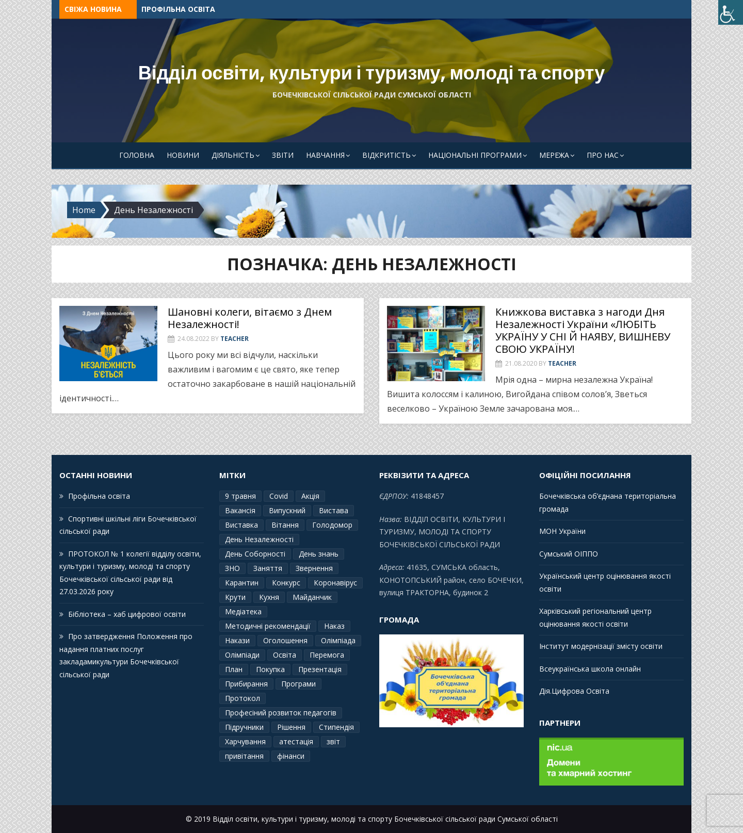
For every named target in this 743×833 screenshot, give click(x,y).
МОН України (562, 531)
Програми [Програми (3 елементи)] (298, 684)
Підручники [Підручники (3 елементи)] (244, 727)
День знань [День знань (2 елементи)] (318, 554)
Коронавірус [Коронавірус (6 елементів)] (335, 582)
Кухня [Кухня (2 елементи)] (269, 597)
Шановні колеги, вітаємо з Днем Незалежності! (250, 318)
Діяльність (233, 155)
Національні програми (475, 155)
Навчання (325, 155)
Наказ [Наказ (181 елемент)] (334, 626)
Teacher (234, 338)
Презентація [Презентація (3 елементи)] (320, 669)
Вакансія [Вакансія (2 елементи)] (240, 510)
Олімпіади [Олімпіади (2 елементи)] (242, 655)
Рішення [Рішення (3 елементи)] (291, 727)
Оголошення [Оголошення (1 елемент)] (285, 640)
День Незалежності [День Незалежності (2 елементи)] (259, 539)
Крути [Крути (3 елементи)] (235, 597)
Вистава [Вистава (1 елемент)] (333, 510)
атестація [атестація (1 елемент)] (296, 741)
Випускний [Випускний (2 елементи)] (287, 510)
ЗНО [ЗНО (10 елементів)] (232, 568)
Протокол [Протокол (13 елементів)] (242, 698)
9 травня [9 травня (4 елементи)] (240, 496)
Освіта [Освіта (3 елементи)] (284, 655)
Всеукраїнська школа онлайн (590, 669)
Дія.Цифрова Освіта (574, 691)
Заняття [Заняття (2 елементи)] (267, 568)
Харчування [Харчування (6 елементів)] (245, 741)
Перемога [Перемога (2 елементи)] (327, 655)
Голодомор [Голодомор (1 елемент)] (332, 525)
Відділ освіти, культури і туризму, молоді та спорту (371, 73)
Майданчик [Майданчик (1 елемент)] (312, 597)
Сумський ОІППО (568, 554)
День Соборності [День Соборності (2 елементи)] (255, 554)
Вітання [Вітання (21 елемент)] (285, 525)
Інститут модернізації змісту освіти (601, 646)
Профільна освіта (178, 9)
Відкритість (386, 155)
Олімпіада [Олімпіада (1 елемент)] (338, 640)
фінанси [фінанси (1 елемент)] (290, 756)
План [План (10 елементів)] (234, 669)
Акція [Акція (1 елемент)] (310, 496)
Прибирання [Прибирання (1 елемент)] (246, 684)
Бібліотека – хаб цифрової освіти (127, 614)
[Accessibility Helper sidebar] (730, 12)
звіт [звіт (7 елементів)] (333, 741)
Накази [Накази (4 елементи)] (237, 640)
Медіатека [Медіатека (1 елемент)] (243, 611)
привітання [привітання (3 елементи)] (244, 756)
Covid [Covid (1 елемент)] (278, 496)
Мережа (554, 155)
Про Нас (603, 155)
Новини (183, 155)
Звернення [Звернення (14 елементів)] (314, 568)
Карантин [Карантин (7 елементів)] (242, 582)
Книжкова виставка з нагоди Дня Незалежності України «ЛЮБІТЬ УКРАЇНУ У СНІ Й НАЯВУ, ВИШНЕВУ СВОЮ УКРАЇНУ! (582, 330)
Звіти (283, 155)
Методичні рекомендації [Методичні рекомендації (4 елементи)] (268, 626)
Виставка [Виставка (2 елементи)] (241, 525)
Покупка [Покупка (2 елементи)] (270, 669)
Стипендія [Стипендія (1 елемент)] (336, 727)
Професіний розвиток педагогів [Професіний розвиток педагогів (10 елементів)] (280, 712)
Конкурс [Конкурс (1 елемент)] (286, 582)
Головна (136, 155)
